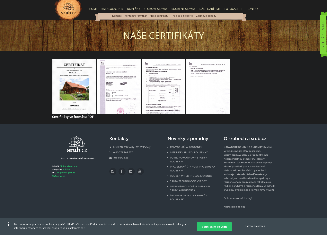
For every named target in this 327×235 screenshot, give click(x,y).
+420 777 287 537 (123, 152)
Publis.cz (67, 169)
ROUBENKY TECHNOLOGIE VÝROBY (191, 175)
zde (83, 228)
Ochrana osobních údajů (238, 198)
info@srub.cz (120, 157)
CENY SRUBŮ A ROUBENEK (186, 147)
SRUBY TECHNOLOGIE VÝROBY (188, 181)
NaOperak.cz (58, 176)
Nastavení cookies (234, 206)
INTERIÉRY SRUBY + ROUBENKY (189, 152)
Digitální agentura (66, 172)
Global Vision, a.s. (68, 166)
